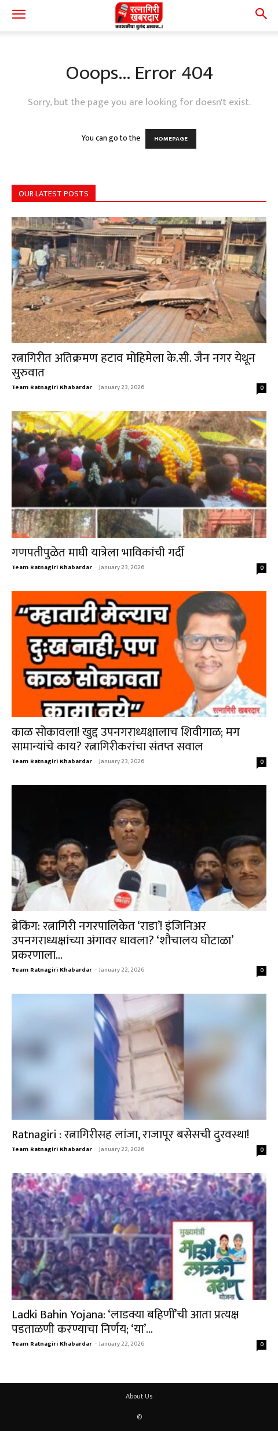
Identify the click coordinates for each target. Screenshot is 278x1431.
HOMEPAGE (171, 139)
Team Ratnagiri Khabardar (52, 387)
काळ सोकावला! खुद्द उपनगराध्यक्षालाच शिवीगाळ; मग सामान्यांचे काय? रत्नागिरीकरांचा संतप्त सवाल (126, 739)
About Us (139, 1396)
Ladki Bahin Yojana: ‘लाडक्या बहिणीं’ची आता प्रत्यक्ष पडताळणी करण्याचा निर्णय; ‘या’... (125, 1321)
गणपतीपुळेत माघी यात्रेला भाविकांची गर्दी (98, 552)
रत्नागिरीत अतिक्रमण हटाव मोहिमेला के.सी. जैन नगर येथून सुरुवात (133, 365)
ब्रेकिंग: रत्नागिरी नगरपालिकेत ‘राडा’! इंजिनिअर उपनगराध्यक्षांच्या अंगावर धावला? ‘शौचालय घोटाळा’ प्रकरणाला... (122, 940)
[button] (18, 15)
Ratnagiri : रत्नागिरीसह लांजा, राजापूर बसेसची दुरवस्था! (130, 1134)
